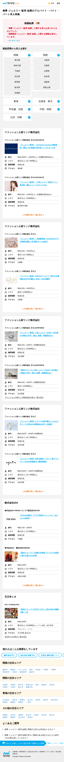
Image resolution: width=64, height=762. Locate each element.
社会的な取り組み (32, 751)
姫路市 (44, 685)
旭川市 (44, 715)
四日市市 (54, 700)
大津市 (12, 687)
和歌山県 (46, 87)
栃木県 (17, 87)
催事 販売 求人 (9, 655)
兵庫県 (46, 71)
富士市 (30, 700)
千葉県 (17, 71)
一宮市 (28, 702)
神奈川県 (17, 65)
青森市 (5, 717)
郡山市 (51, 715)
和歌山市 (29, 685)
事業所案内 (22, 751)
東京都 (17, 60)
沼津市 (38, 700)
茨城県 (17, 93)
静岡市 (22, 700)
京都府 (46, 65)
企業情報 (15, 751)
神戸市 (20, 685)
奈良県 (46, 76)
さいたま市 (22, 669)
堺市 (37, 685)
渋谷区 (38, 669)
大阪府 (46, 60)
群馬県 (17, 82)
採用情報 (42, 751)
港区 (31, 669)
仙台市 (12, 715)
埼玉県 (17, 76)
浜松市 (14, 700)
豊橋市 (12, 702)
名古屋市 (6, 700)
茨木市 (51, 685)
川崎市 (53, 669)
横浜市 (5, 669)
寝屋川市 (29, 687)
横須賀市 (23, 672)
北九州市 (21, 717)
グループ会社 (50, 751)
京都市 (12, 685)
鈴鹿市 (5, 702)
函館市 (12, 717)
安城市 (20, 702)
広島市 (36, 715)
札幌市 (5, 715)
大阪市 (5, 685)
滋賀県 (46, 82)
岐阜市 (45, 700)
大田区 (14, 672)
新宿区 (12, 669)
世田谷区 (6, 672)
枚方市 (20, 687)
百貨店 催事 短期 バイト (50, 655)
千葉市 (45, 669)
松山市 (28, 715)
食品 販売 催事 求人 (27, 655)
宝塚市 (5, 687)
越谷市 (31, 672)
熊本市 (30, 717)
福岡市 (20, 715)
